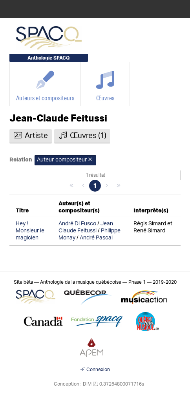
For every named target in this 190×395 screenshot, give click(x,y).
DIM (87, 384)
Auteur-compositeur (65, 160)
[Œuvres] (105, 84)
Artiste (30, 136)
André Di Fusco (77, 223)
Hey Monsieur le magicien (30, 231)
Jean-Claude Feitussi (58, 118)
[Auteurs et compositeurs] (45, 84)
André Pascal (96, 238)
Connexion (95, 369)
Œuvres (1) (82, 136)
